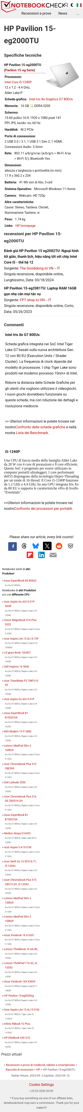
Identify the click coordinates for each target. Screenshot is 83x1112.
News (62, 13)
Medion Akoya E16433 (17, 833)
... (77, 13)
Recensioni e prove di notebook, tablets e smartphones (40, 1065)
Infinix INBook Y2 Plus (17, 1023)
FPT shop (27, 300)
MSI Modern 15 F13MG (17, 731)
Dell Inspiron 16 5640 (16, 666)
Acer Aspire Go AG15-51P (19, 699)
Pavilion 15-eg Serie (19, 70)
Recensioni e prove (36, 13)
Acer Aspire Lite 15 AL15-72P (21, 638)
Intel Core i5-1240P (18, 82)
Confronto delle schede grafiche (40, 427)
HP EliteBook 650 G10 (17, 1037)
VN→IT (54, 268)
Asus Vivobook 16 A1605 (19, 935)
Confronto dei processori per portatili (43, 509)
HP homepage (25, 226)
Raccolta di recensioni (19, 1069)
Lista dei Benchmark (32, 433)
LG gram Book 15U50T (17, 652)
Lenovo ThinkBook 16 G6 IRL (21, 949)
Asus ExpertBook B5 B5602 (20, 580)
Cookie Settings (41, 1085)
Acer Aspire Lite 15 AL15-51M (21, 1009)
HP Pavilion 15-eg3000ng (19, 995)
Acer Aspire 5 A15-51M (17, 847)
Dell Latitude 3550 (15, 782)
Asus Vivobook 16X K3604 (19, 981)
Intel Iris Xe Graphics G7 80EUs (51, 99)
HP (38, 1069)
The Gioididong (32, 268)
